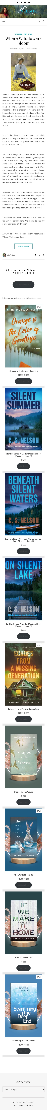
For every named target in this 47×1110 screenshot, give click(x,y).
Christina (11, 255)
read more (23, 246)
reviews (28, 34)
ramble (18, 34)
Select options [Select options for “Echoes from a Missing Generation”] (23, 719)
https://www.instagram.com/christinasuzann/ (22, 298)
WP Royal (29, 1105)
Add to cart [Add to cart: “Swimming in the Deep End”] (23, 1051)
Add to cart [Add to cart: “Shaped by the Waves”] (23, 802)
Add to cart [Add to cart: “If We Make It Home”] (23, 968)
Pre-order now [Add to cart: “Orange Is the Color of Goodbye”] (23, 381)
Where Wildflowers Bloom (23, 40)
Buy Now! (23, 466)
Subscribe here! (23, 284)
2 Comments (32, 48)
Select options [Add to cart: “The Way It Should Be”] (23, 885)
